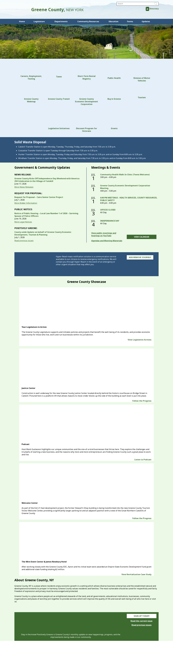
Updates (146, 21)
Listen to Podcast (142, 459)
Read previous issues (24, 240)
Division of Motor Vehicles (141, 73)
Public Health (114, 71)
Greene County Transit (59, 92)
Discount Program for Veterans (86, 120)
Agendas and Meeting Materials (106, 240)
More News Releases (23, 187)
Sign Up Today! (141, 616)
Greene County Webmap (31, 93)
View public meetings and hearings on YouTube (103, 234)
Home (22, 21)
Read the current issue (141, 621)
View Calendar (141, 237)
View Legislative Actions (139, 339)
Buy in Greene (114, 92)
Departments (61, 21)
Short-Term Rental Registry (87, 72)
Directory (154, 8)
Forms (130, 21)
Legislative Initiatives (58, 119)
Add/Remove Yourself (140, 257)
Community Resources (88, 21)
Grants (114, 119)
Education (113, 21)
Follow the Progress (141, 401)
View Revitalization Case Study (136, 574)
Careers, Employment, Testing (31, 72)
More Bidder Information (25, 203)
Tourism (142, 91)
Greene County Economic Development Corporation (86, 94)
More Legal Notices (23, 222)
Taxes (59, 71)
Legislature (39, 21)
